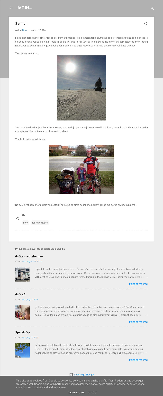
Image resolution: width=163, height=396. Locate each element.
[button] (146, 24)
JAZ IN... (24, 8)
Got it (92, 392)
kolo (25, 222)
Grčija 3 (20, 294)
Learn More (76, 392)
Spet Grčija (22, 332)
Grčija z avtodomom (29, 256)
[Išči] (152, 9)
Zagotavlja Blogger (81, 374)
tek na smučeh (40, 222)
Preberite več (138, 284)
